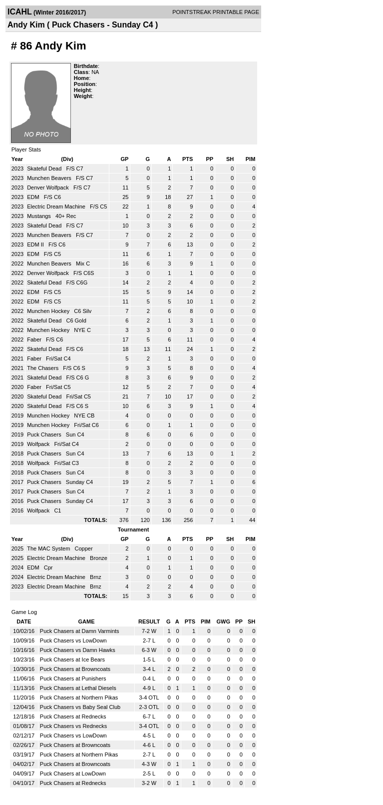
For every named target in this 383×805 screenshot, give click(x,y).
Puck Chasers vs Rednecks (73, 726)
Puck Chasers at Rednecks (73, 717)
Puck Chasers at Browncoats (75, 669)
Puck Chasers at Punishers (73, 679)
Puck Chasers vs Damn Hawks (77, 650)
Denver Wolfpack (48, 187)
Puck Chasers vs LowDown (73, 641)
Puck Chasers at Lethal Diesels (78, 688)
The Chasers (43, 368)
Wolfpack (39, 444)
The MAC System (49, 549)
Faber (35, 339)
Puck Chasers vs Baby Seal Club (80, 707)
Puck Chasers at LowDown (73, 773)
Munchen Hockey (49, 311)
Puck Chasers (45, 435)
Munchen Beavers (50, 178)
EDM (34, 197)
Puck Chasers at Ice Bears (72, 659)
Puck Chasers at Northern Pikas (79, 697)
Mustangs (39, 216)
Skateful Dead (45, 169)
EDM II (36, 245)
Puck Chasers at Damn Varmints (79, 631)
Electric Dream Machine (57, 207)
